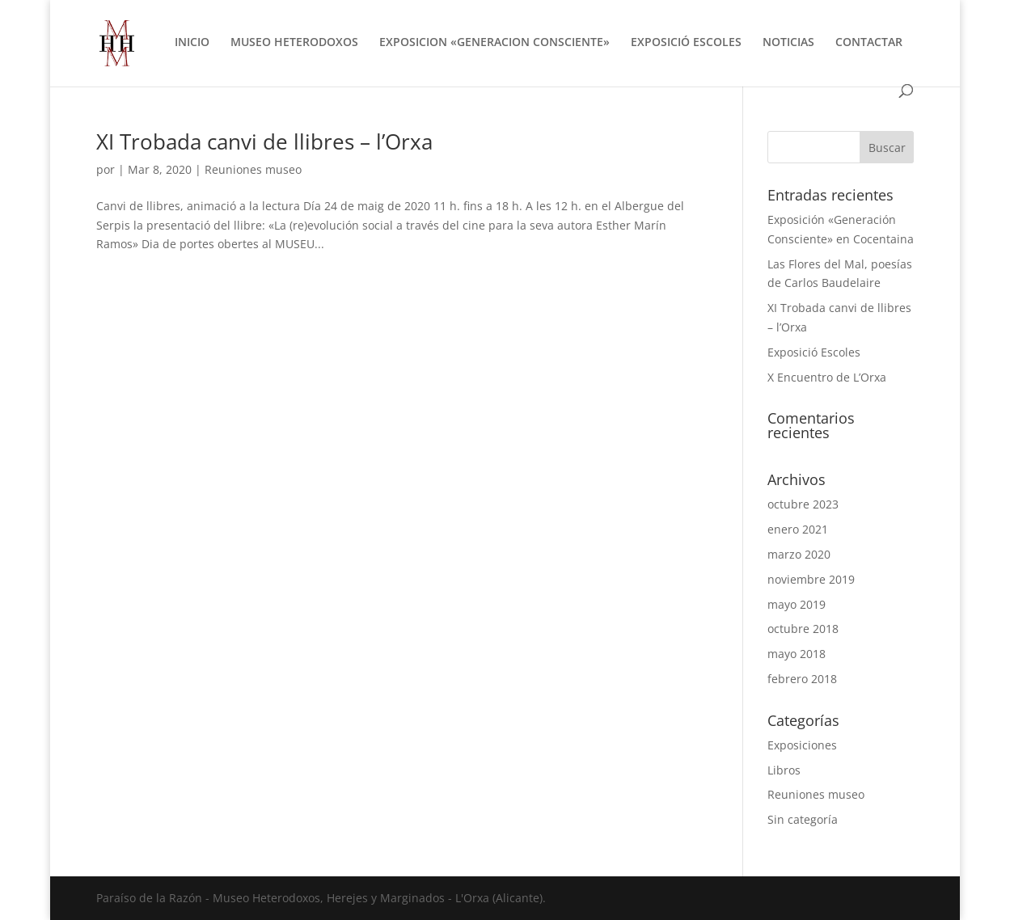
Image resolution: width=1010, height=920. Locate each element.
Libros (784, 770)
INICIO (192, 42)
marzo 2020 (798, 554)
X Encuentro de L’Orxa (826, 377)
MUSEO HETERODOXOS (294, 42)
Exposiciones (802, 745)
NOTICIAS (788, 42)
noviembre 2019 (811, 579)
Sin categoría (802, 819)
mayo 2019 (796, 604)
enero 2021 (797, 529)
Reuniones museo (253, 169)
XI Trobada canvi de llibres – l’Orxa (264, 141)
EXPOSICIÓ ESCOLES (686, 42)
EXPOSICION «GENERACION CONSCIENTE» (494, 42)
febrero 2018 (802, 678)
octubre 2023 (803, 504)
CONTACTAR (868, 42)
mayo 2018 (796, 653)
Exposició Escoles (813, 352)
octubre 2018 (803, 628)
